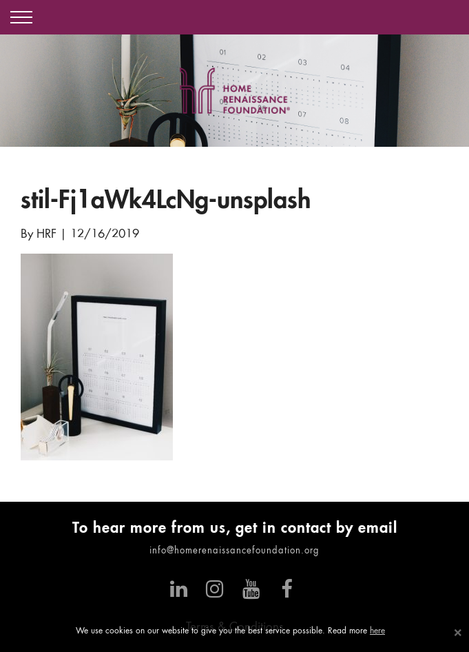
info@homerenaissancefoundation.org (234, 551)
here (377, 631)
